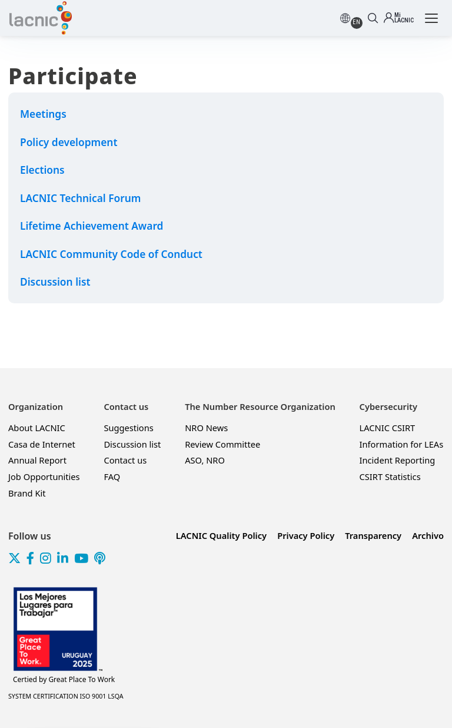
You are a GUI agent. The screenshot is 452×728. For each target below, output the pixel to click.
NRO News (206, 428)
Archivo (428, 535)
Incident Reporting (398, 460)
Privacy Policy (305, 535)
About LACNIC (36, 428)
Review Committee (222, 444)
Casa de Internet (41, 444)
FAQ (112, 476)
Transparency (373, 535)
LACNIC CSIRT (388, 428)
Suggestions (128, 428)
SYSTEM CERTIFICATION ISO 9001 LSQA (66, 696)
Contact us (125, 460)
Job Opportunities (44, 476)
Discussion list (132, 444)
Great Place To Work (64, 679)
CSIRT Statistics (390, 476)
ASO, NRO (205, 460)
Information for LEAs (402, 444)
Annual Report (37, 460)
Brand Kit (27, 493)
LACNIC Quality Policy (221, 535)
